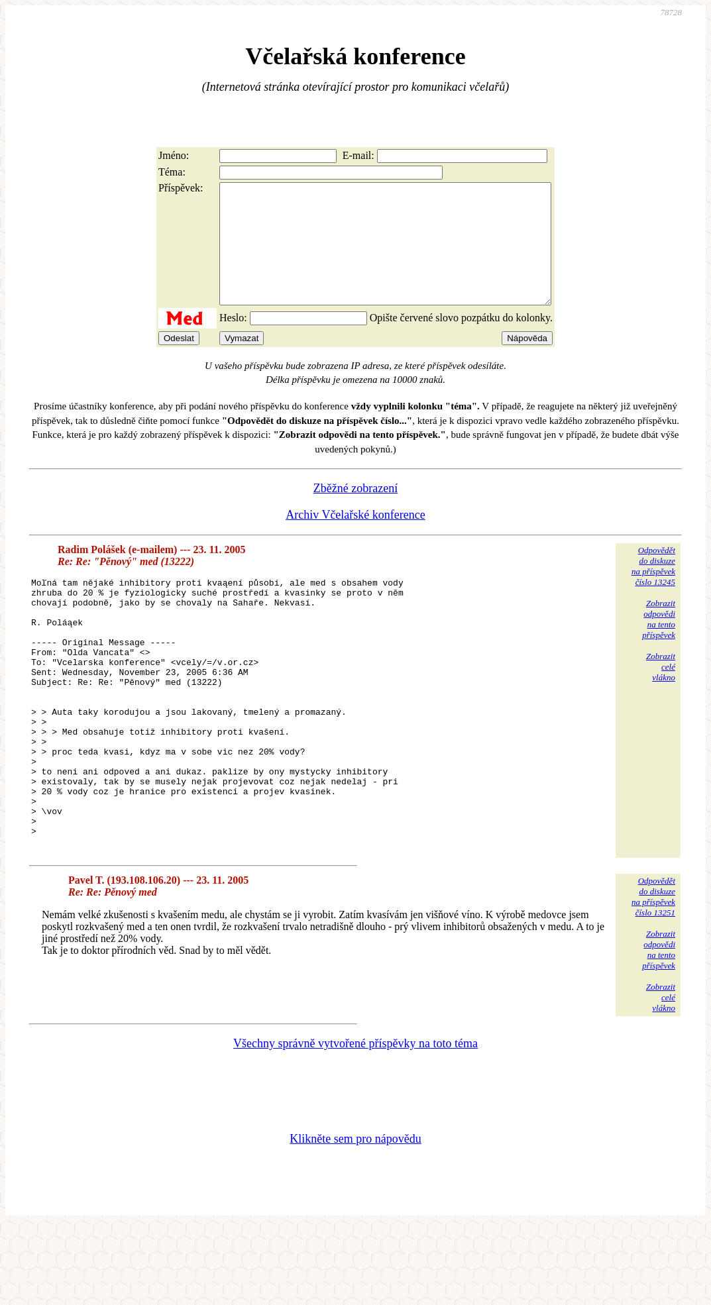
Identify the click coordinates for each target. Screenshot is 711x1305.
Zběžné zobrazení (355, 512)
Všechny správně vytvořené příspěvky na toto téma (355, 1120)
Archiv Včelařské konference (355, 538)
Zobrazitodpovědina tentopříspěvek (658, 643)
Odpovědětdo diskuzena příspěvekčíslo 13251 (653, 974)
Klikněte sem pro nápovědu (355, 1216)
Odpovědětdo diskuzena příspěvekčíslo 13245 (653, 590)
